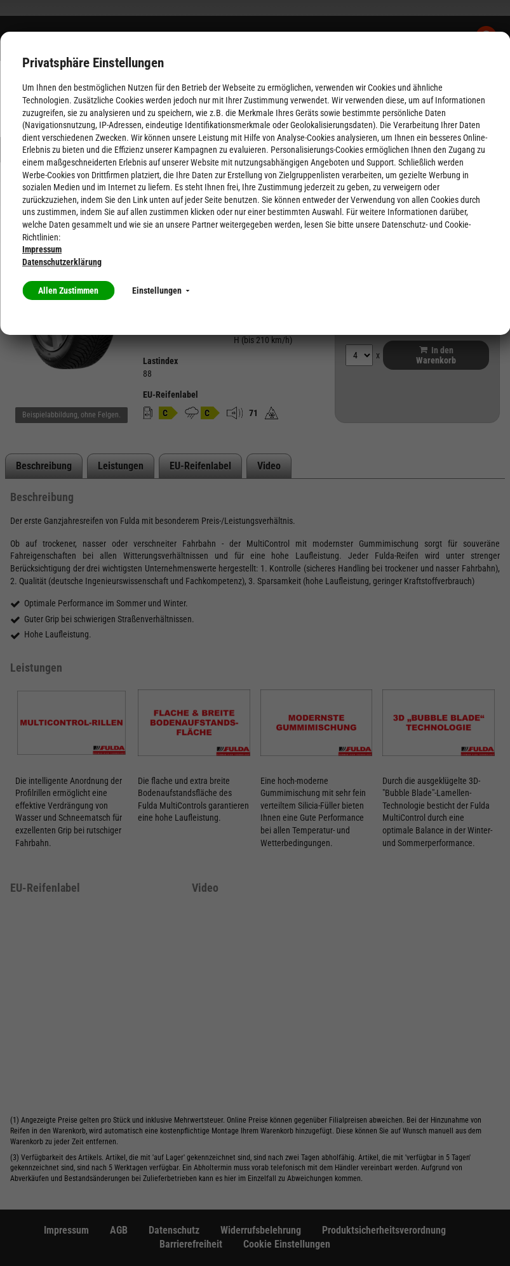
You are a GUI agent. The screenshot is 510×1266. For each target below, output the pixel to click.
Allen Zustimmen (68, 290)
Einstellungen (160, 290)
